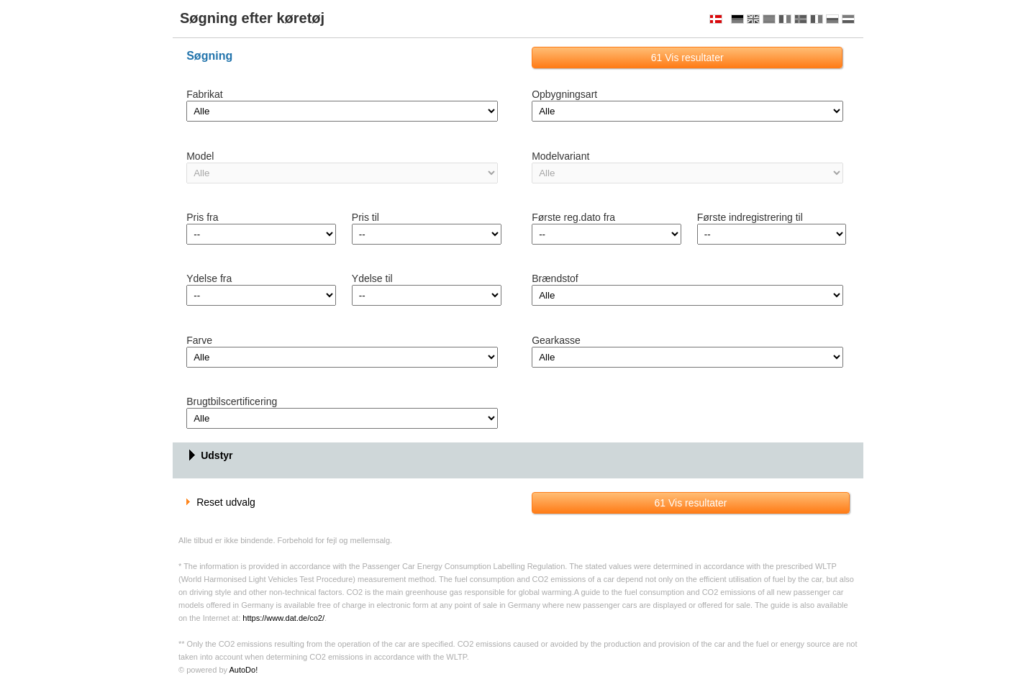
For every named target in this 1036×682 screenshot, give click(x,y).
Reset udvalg (220, 502)
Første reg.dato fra (573, 217)
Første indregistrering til (750, 217)
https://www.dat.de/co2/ (283, 618)
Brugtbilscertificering (231, 401)
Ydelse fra (209, 278)
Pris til (365, 217)
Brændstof (555, 278)
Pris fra (202, 217)
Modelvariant (560, 156)
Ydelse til (372, 278)
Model (200, 156)
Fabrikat (204, 94)
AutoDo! (243, 669)
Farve (199, 340)
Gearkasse (556, 340)
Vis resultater (687, 57)
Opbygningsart (564, 94)
